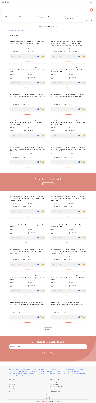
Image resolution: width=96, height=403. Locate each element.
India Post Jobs (33, 373)
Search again (48, 184)
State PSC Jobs (17, 373)
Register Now (53, 389)
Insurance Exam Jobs (31, 375)
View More (48, 329)
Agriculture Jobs (70, 369)
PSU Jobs (11, 375)
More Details (28, 61)
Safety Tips (12, 386)
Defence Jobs (80, 369)
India (92, 2)
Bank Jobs (48, 369)
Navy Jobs (62, 369)
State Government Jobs (65, 373)
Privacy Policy (13, 384)
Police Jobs (34, 369)
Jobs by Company (55, 384)
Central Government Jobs (23, 369)
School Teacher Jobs (79, 373)
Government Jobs (18, 30)
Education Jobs (43, 373)
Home (10, 30)
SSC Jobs (41, 369)
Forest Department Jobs (15, 371)
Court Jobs (25, 373)
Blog (10, 391)
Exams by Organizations (57, 386)
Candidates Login (55, 391)
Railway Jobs (26, 371)
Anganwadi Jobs (53, 373)
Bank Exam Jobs (42, 371)
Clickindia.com (44, 401)
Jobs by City (53, 382)
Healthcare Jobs (52, 371)
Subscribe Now (48, 352)
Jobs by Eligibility (54, 380)
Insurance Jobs (72, 371)
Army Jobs (55, 369)
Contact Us (12, 382)
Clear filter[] (89, 20)
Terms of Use (12, 389)
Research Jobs (62, 371)
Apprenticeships (19, 375)
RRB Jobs (34, 371)
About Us (11, 380)
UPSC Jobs (11, 369)
